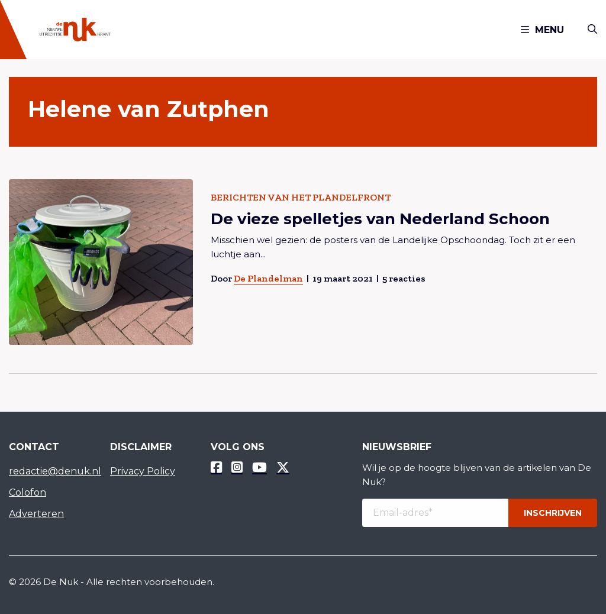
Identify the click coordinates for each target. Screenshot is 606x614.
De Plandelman (268, 278)
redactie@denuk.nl (50, 471)
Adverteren (36, 513)
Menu (542, 30)
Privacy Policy (142, 471)
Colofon (27, 492)
